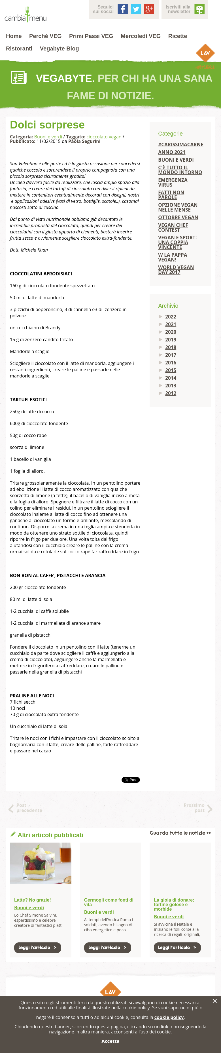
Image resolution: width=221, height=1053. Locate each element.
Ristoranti (19, 48)
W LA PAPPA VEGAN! (172, 257)
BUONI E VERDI (176, 159)
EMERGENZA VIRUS (173, 182)
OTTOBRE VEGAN (178, 217)
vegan (115, 137)
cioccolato (97, 137)
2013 (170, 385)
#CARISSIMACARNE (180, 144)
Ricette (177, 36)
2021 (170, 324)
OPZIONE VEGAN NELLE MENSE (177, 207)
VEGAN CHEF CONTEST (173, 227)
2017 (170, 355)
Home (14, 36)
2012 (170, 393)
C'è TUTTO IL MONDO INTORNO (180, 170)
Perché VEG (45, 36)
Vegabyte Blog (59, 48)
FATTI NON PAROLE (171, 195)
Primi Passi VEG (91, 36)
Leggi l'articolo (37, 947)
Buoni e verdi (48, 137)
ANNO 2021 (171, 152)
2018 (170, 347)
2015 (170, 370)
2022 (170, 316)
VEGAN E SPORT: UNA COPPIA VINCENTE (177, 242)
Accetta (110, 1041)
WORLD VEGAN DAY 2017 (176, 270)
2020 (170, 332)
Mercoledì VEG (141, 36)
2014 (170, 377)
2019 (170, 339)
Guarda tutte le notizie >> (180, 833)
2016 (170, 362)
